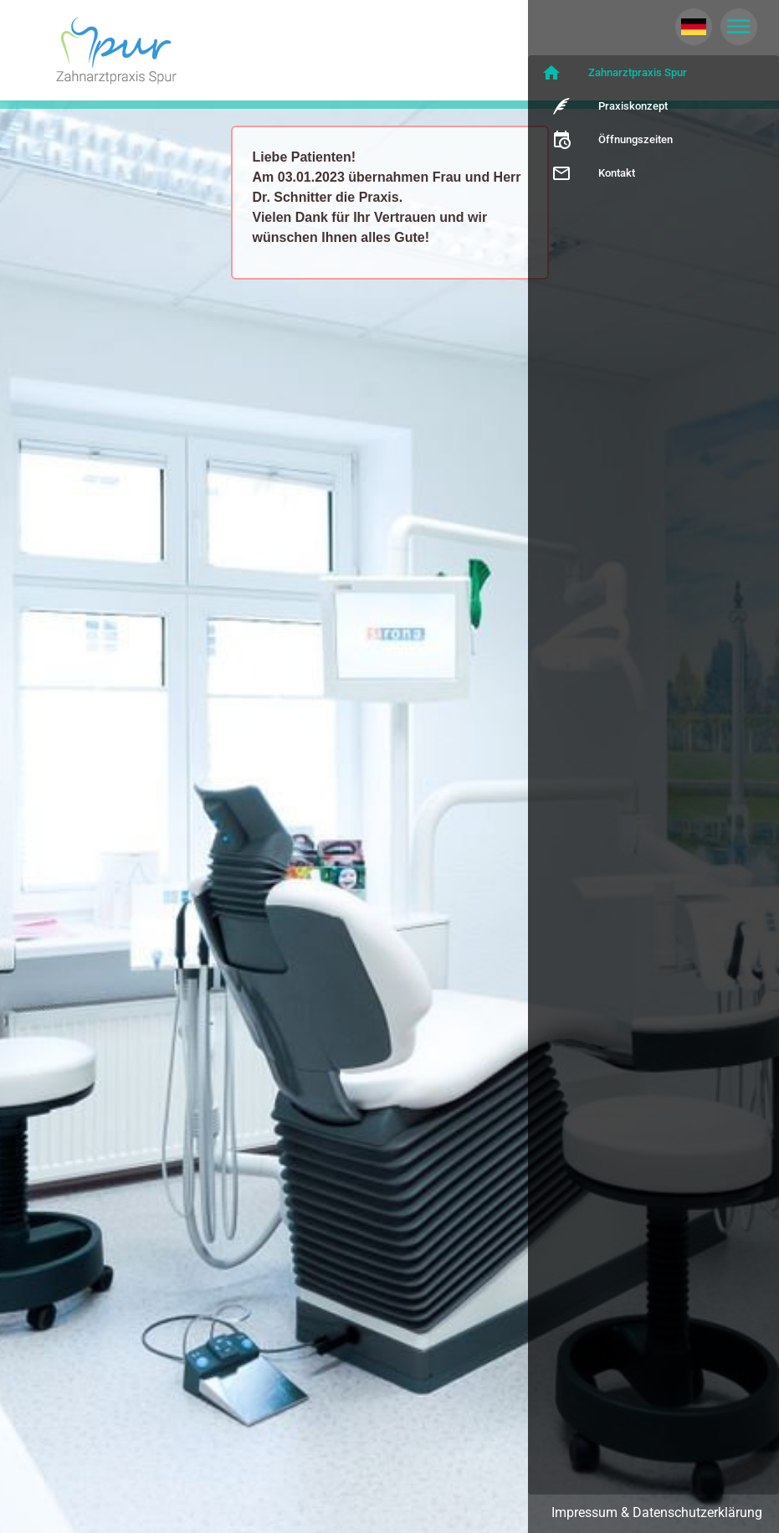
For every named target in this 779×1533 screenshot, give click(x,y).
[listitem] (653, 73)
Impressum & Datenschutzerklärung (656, 1512)
